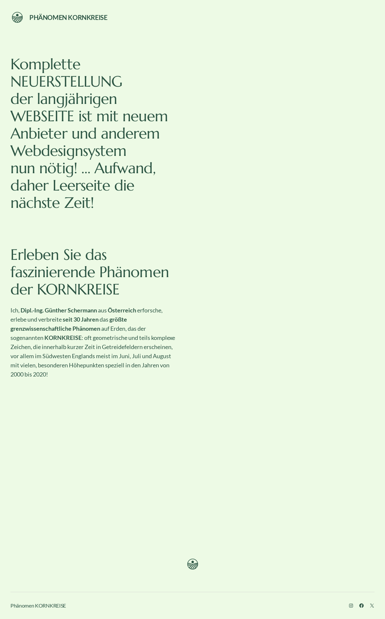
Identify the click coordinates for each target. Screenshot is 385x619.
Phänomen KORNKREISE (68, 17)
